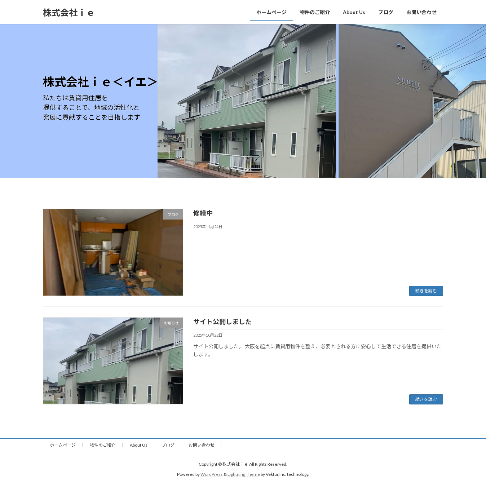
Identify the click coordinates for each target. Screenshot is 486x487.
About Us (138, 445)
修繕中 (203, 213)
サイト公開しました (222, 322)
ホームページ (63, 445)
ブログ (168, 445)
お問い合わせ (202, 445)
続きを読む (426, 290)
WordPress (211, 474)
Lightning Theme (243, 474)
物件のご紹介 (103, 445)
